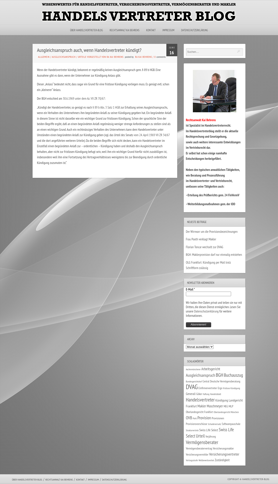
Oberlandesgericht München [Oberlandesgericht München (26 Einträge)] (226, 412)
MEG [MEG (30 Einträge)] (226, 406)
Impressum (168, 30)
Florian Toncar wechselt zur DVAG (204, 247)
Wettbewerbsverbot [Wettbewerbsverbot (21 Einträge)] (206, 460)
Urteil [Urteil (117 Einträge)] (200, 436)
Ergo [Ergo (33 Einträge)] (220, 388)
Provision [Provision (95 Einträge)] (204, 417)
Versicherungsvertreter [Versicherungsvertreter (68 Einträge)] (224, 454)
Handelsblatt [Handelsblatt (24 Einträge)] (215, 394)
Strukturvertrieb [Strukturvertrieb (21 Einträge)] (192, 430)
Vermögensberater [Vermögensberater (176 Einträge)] (202, 442)
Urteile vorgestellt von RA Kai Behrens (101, 56)
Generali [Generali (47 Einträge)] (191, 393)
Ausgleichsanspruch (64, 56)
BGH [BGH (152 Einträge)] (219, 375)
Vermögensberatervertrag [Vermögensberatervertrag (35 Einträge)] (199, 448)
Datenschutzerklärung (194, 30)
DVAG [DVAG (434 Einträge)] (192, 387)
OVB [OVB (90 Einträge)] (189, 417)
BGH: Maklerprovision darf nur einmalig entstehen (214, 255)
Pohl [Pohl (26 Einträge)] (195, 418)
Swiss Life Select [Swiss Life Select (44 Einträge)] (208, 430)
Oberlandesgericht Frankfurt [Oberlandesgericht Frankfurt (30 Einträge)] (199, 412)
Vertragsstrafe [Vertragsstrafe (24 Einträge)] (192, 460)
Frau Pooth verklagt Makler (201, 239)
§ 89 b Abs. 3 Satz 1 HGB (106, 107)
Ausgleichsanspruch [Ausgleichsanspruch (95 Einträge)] (200, 375)
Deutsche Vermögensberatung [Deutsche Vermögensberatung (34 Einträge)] (225, 381)
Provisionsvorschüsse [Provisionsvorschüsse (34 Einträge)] (196, 424)
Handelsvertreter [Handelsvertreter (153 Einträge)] (200, 399)
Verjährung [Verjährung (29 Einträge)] (210, 436)
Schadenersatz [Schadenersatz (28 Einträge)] (214, 424)
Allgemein (44, 56)
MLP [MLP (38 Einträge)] (231, 406)
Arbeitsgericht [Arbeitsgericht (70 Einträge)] (210, 368)
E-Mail (190, 289)
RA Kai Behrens (143, 56)
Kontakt (151, 30)
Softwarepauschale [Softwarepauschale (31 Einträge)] (231, 424)
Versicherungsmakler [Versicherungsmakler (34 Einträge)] (223, 448)
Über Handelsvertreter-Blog (86, 30)
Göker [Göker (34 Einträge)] (199, 394)
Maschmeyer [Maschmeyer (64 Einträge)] (215, 405)
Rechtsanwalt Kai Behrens (124, 30)
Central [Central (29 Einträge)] (206, 381)
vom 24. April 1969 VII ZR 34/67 (151, 135)
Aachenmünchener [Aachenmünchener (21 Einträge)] (193, 369)
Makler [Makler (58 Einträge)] (201, 406)
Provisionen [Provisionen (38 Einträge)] (218, 418)
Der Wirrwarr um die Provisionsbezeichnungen (212, 232)
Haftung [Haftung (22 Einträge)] (206, 394)
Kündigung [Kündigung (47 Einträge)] (221, 400)
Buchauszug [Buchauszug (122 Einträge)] (233, 375)
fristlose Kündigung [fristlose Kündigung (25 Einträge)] (231, 388)
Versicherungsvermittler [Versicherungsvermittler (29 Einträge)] (197, 454)
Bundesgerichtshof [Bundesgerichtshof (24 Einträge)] (194, 381)
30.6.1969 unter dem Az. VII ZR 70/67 (84, 98)
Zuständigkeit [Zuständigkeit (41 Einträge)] (222, 460)
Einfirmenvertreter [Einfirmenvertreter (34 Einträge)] (208, 388)
